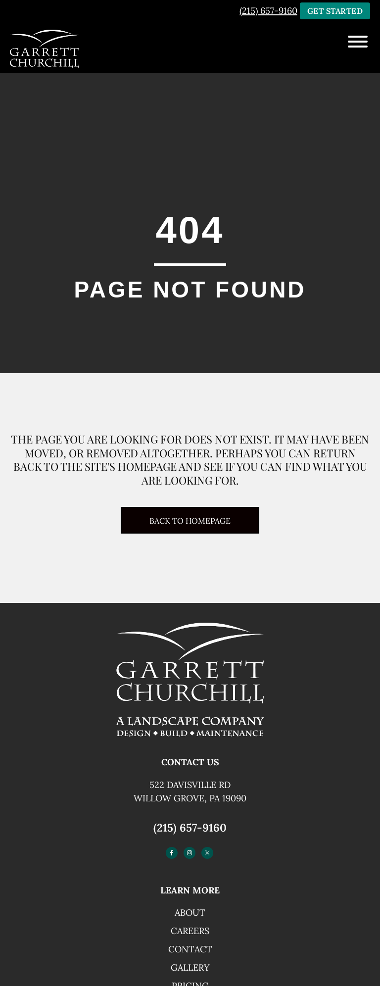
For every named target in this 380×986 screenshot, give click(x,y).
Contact (190, 949)
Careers (190, 931)
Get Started (335, 11)
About (190, 912)
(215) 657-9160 (268, 10)
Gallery (190, 967)
